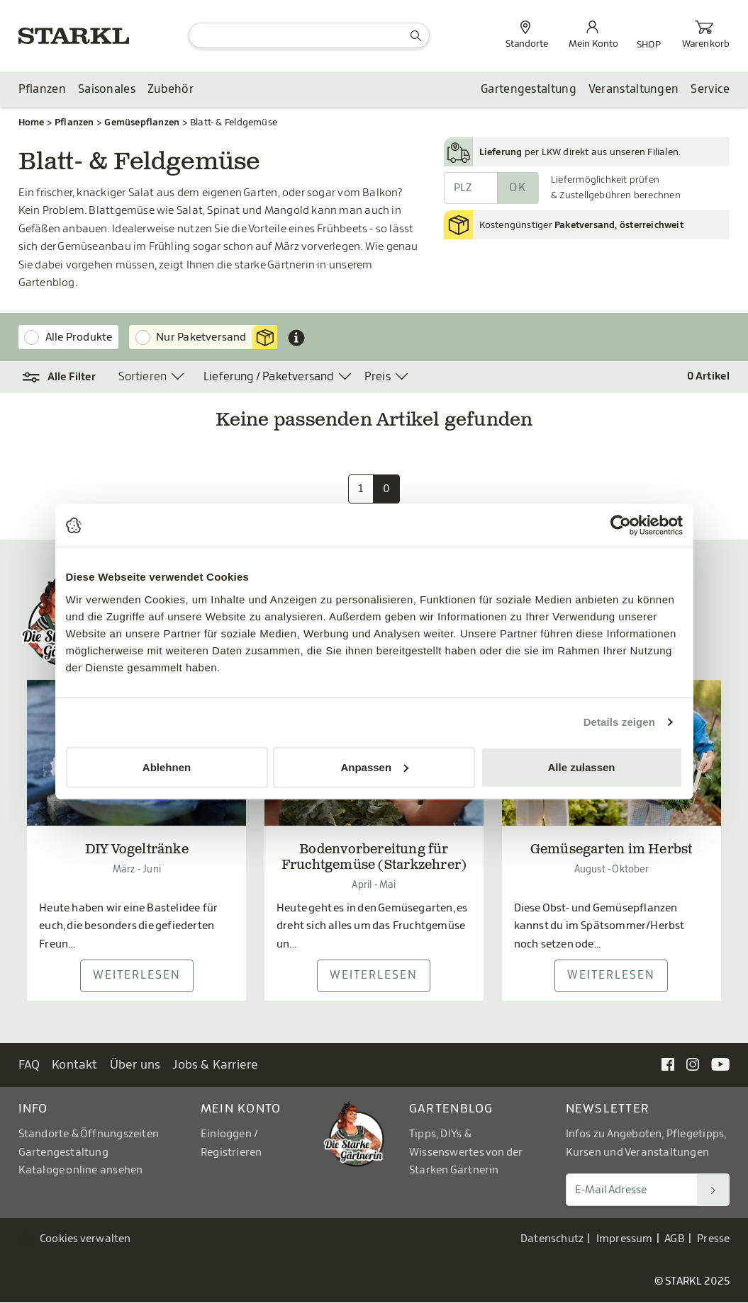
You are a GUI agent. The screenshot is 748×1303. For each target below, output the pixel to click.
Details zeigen (619, 722)
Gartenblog (451, 1109)
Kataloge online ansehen (80, 1171)
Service (710, 90)
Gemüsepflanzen (141, 122)
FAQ (29, 1065)
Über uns (135, 1065)
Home (31, 122)
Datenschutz (552, 1240)
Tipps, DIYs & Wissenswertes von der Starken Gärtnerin (466, 1153)
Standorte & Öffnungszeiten (89, 1135)
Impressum (624, 1240)
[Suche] (308, 35)
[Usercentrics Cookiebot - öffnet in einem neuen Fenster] (621, 525)
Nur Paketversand (216, 338)
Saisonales (106, 90)
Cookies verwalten (85, 1240)
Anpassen (374, 767)
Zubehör (170, 90)
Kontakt (75, 1065)
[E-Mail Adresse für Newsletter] (632, 1190)
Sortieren (142, 377)
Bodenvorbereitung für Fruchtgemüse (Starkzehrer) (374, 859)
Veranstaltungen (633, 90)
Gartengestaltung (528, 90)
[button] (59, 378)
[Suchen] (713, 1190)
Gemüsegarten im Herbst (611, 851)
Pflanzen (42, 90)
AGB (674, 1240)
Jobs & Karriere (215, 1065)
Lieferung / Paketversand (268, 377)
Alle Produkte (79, 337)
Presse (713, 1240)
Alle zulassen (581, 767)
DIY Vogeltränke (137, 851)
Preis (377, 377)
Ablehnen (167, 767)
